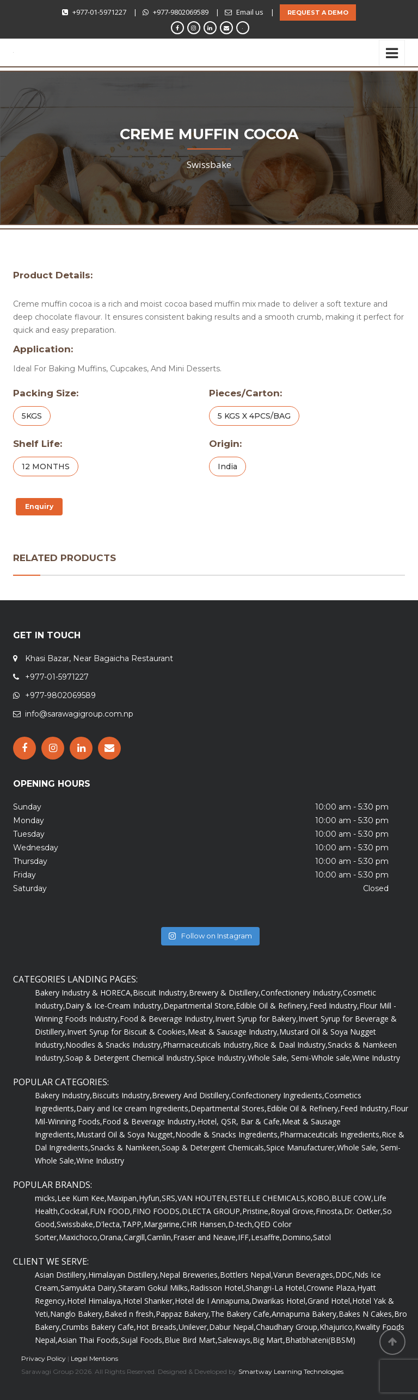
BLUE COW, (352, 1198)
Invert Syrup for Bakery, (256, 1018)
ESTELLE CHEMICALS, (268, 1198)
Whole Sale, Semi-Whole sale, (300, 1058)
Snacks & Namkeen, (126, 1147)
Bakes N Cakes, (366, 1314)
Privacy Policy (43, 1358)
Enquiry (39, 506)
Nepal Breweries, (189, 1275)
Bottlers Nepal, (246, 1275)
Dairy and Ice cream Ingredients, (133, 1108)
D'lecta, (108, 1224)
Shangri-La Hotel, (275, 1288)
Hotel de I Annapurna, (213, 1301)
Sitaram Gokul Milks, (154, 1288)
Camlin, (160, 1237)
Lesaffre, (266, 1237)
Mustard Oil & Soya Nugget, (125, 1134)
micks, (46, 1198)
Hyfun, (150, 1198)
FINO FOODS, (157, 1211)
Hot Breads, (157, 1327)
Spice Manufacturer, (301, 1147)
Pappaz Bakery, (183, 1314)
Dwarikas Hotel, (279, 1301)
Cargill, (135, 1237)
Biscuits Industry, (122, 1095)
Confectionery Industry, (302, 992)
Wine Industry (376, 1058)
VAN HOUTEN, (203, 1198)
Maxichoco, (79, 1237)
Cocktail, (75, 1211)
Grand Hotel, (330, 1301)
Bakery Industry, (63, 1095)
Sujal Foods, (142, 1340)
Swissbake (209, 164)
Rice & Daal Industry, (291, 1045)
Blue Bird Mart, (191, 1340)
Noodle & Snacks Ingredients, (227, 1134)
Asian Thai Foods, (89, 1340)
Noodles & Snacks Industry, (114, 1045)
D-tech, (241, 1224)
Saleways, (235, 1340)
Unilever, (194, 1327)
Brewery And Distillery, (191, 1095)
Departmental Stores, (228, 1108)
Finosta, (330, 1211)
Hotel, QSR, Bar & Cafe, (240, 1121)
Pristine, (256, 1211)
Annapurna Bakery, (305, 1314)
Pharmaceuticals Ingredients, (331, 1134)
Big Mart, (269, 1340)
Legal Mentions (94, 1358)
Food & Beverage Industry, (167, 1018)
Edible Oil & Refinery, (272, 1005)
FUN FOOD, (111, 1211)
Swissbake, (76, 1224)
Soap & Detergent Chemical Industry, (130, 1058)
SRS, (169, 1198)
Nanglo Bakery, (77, 1314)
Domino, (297, 1237)
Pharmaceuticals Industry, (208, 1045)
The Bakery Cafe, (241, 1314)
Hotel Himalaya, (95, 1301)
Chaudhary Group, (287, 1327)
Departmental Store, (199, 1005)
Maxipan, (123, 1198)
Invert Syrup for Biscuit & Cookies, (127, 1031)
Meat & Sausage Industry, (233, 1031)
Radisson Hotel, (217, 1288)
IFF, (244, 1237)
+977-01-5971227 (99, 12)
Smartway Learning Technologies (290, 1371)
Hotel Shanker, (149, 1301)
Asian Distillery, (61, 1275)
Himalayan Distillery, (123, 1275)
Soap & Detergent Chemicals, (214, 1147)
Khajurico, (337, 1327)
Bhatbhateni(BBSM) (320, 1340)
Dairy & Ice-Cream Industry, (114, 1005)
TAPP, (133, 1224)
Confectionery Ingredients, (277, 1095)
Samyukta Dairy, (89, 1288)
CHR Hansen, (205, 1224)
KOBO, (319, 1198)
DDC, (344, 1275)
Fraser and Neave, (205, 1237)
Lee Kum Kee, (82, 1198)
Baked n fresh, (130, 1314)
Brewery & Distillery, (225, 992)
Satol (322, 1237)
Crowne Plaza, (331, 1288)
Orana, (112, 1237)
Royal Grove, (293, 1211)
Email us (249, 12)
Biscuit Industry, (161, 992)
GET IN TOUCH (47, 635)
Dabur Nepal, (232, 1327)
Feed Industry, (334, 1005)
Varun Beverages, (304, 1275)
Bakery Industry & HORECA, (84, 992)
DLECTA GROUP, (212, 1211)
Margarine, (163, 1224)
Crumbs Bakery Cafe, (99, 1327)
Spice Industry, (222, 1058)
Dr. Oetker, (363, 1211)
